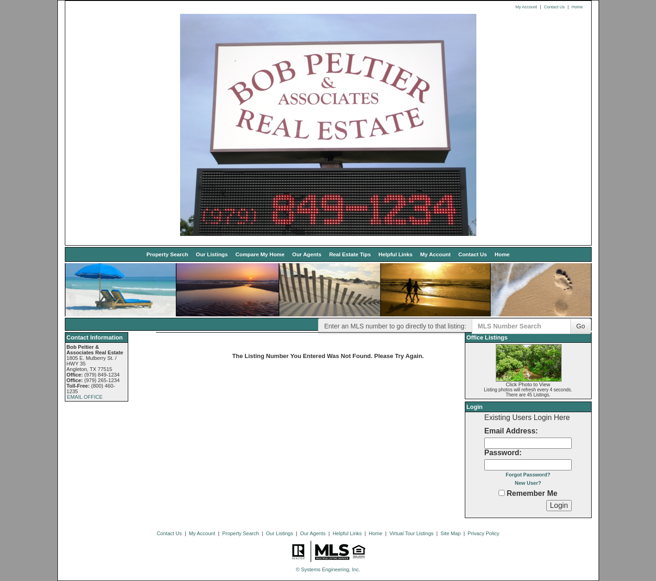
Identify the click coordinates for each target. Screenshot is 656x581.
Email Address (510, 431)
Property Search (167, 254)
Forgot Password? (528, 474)
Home (577, 7)
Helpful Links (395, 254)
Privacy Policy (483, 533)
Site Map (451, 533)
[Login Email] (528, 443)
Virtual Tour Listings (411, 533)
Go (580, 326)
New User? (528, 483)
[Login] (559, 505)
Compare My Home (260, 254)
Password (501, 453)
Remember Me (528, 493)
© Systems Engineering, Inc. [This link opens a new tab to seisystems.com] (328, 569)
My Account (526, 7)
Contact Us (554, 7)
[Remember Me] (502, 493)
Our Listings (212, 254)
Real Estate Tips (350, 254)
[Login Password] (528, 464)
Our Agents (306, 254)
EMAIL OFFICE (85, 397)
